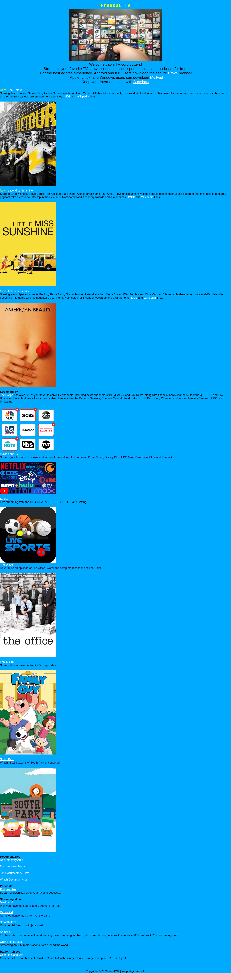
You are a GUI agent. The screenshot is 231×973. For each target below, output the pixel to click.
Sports (4, 498)
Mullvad (156, 77)
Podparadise (8, 889)
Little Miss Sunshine (20, 190)
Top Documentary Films (14, 873)
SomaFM (5, 932)
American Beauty (18, 291)
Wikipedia (83, 96)
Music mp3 (7, 902)
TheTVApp (6, 395)
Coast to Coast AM (11, 954)
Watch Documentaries (13, 879)
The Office (6, 564)
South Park (7, 759)
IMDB (67, 96)
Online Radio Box (11, 941)
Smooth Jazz (8, 922)
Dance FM (6, 912)
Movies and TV (9, 454)
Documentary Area (11, 859)
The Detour (15, 90)
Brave (173, 73)
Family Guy (7, 662)
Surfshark (141, 82)
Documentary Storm (12, 866)
